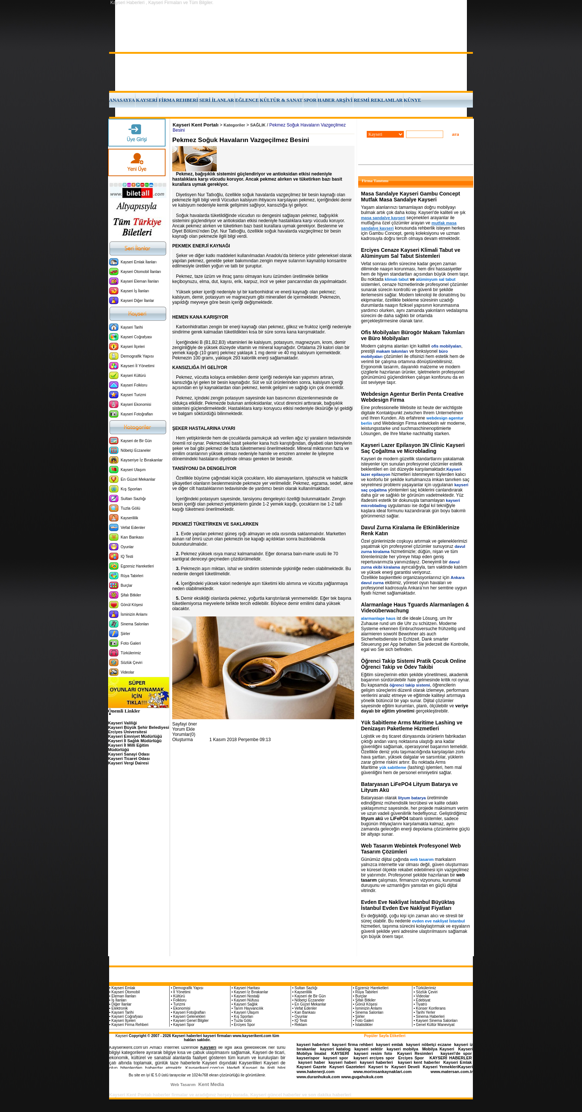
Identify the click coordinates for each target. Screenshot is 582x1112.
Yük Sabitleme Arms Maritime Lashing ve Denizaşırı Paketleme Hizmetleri (411, 725)
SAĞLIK (258, 125)
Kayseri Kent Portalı (196, 125)
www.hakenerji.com (315, 1071)
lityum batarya (412, 798)
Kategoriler (234, 125)
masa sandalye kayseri (383, 218)
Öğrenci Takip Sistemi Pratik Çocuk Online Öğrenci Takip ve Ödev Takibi (413, 664)
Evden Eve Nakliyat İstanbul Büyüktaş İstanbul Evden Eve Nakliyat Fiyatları (408, 905)
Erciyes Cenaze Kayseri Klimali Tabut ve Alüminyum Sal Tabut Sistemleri (410, 253)
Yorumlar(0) (183, 734)
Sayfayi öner (184, 724)
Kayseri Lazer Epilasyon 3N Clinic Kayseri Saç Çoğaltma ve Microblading (413, 448)
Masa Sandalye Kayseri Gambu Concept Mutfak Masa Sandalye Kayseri (410, 197)
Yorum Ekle (183, 729)
